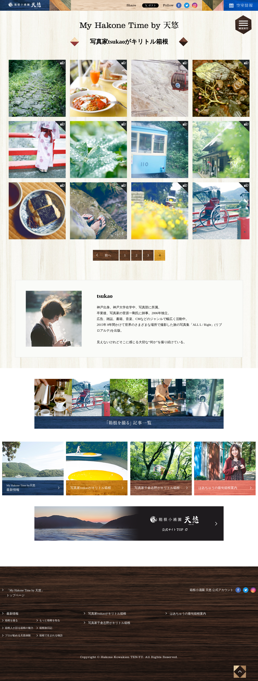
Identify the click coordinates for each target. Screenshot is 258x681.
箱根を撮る (11, 620)
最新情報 (12, 613)
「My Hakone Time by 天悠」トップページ (25, 593)
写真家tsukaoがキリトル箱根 (107, 613)
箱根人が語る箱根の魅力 (19, 627)
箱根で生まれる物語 (51, 635)
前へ (108, 255)
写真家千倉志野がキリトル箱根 (109, 622)
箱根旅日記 (45, 627)
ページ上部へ (239, 671)
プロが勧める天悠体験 (18, 635)
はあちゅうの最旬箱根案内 (188, 613)
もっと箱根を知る (49, 620)
